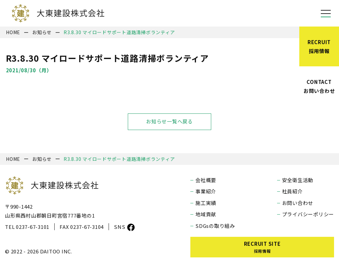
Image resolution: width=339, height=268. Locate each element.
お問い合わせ (298, 202)
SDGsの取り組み (215, 225)
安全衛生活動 (298, 179)
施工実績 (205, 202)
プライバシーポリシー (308, 214)
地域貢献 (205, 214)
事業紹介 (205, 191)
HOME (13, 32)
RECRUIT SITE (262, 247)
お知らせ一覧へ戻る (169, 121)
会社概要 (205, 179)
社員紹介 (292, 191)
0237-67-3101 (32, 226)
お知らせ (42, 32)
